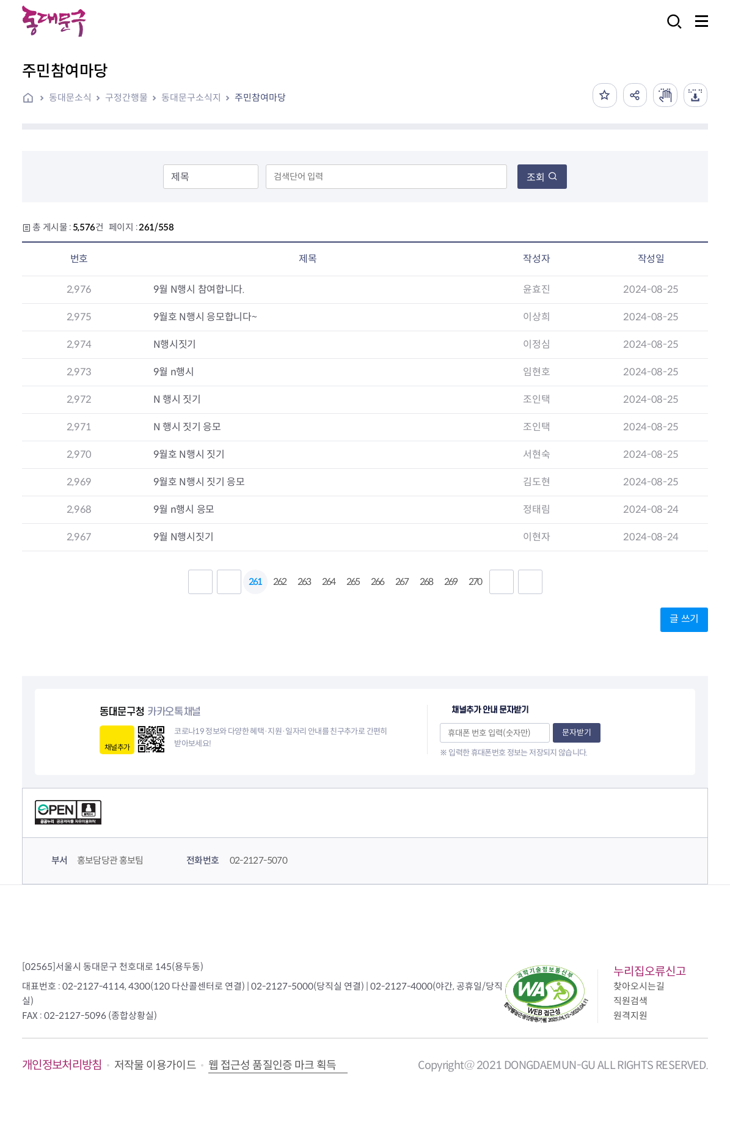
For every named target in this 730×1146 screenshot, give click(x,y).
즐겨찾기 (603, 95)
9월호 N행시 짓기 (183, 454)
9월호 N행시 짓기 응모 (193, 482)
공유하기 (634, 95)
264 (328, 581)
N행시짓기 (169, 344)
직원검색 (630, 1001)
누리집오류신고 (649, 971)
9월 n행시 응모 (178, 509)
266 (377, 581)
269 (450, 581)
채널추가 (117, 747)
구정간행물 (126, 97)
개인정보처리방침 (62, 1065)
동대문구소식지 (191, 97)
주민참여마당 (260, 97)
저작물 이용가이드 (155, 1065)
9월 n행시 (168, 371)
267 (401, 581)
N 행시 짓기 (171, 399)
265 (352, 581)
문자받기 (576, 732)
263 (303, 581)
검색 (670, 29)
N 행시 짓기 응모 (181, 427)
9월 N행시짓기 (177, 537)
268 (426, 581)
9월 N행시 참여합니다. (193, 289)
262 (279, 581)
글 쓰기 (684, 618)
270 (475, 581)
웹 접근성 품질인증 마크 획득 (272, 1065)
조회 (542, 177)
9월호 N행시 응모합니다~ (199, 316)
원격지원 (630, 1015)
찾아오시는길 (639, 986)
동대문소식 (70, 97)
